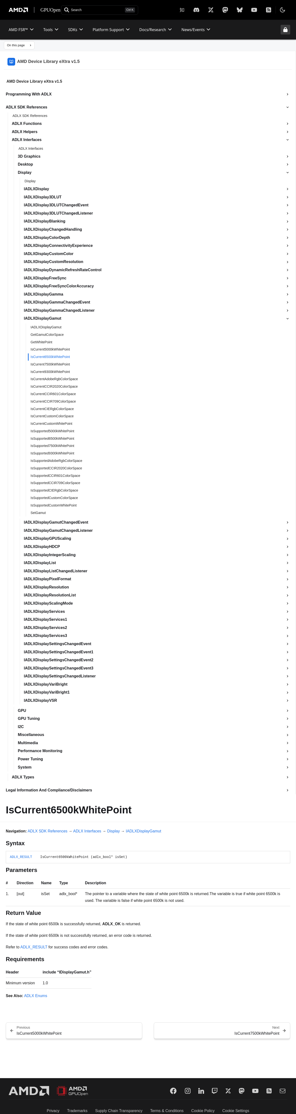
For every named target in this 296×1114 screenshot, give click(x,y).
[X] (196, 10)
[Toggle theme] (282, 10)
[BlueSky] (240, 10)
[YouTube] (254, 10)
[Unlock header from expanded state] (285, 29)
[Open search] (99, 10)
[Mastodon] (225, 10)
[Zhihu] (182, 10)
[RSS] (268, 10)
